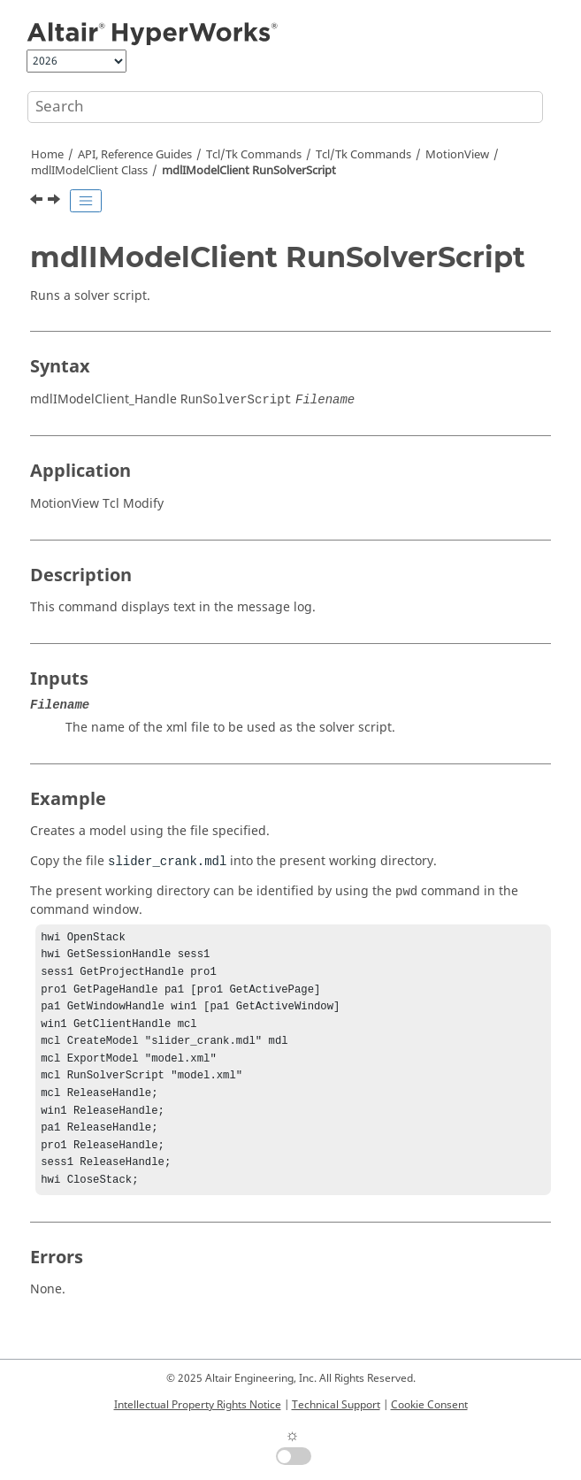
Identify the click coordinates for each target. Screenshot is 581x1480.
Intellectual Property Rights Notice (197, 1405)
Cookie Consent (429, 1405)
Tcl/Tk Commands (254, 155)
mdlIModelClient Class (89, 171)
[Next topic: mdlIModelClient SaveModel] (56, 201)
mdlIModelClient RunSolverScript (249, 171)
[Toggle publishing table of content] (86, 200)
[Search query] (285, 107)
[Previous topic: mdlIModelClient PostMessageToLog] (38, 201)
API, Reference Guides (135, 155)
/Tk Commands (363, 155)
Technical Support (336, 1405)
